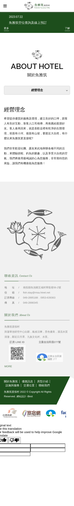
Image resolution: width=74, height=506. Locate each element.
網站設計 (21, 396)
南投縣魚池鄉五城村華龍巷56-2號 (42, 290)
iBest (30, 396)
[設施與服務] (12, 385)
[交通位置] (29, 385)
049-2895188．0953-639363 (39, 301)
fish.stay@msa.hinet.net (36, 296)
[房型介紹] (43, 381)
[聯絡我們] (44, 385)
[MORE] (8, 369)
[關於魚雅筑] (12, 381)
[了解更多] (6, 28)
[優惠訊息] (27, 381)
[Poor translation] (14, 440)
